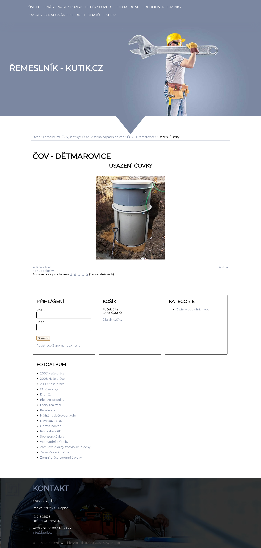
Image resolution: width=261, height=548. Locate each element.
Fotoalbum (126, 7)
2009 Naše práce (52, 384)
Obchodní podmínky (161, 7)
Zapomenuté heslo (66, 345)
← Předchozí (42, 267)
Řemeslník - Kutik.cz (56, 68)
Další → (223, 267)
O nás (48, 7)
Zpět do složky (43, 271)
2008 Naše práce (52, 378)
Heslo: (40, 322)
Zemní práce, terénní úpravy (61, 457)
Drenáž (45, 394)
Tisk (68, 543)
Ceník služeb (98, 7)
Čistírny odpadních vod (193, 309)
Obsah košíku (113, 319)
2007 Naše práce (52, 373)
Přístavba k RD (50, 431)
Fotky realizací (50, 405)
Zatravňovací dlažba (54, 452)
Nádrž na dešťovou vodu (58, 415)
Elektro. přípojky (52, 399)
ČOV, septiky (71, 137)
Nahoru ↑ (118, 543)
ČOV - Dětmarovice (141, 137)
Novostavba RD (51, 421)
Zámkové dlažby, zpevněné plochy (65, 447)
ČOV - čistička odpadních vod (103, 137)
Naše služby (69, 7)
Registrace (44, 345)
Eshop (109, 15)
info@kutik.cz (43, 532)
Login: (40, 309)
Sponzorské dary (52, 436)
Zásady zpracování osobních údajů (64, 15)
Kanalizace (47, 410)
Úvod (33, 7)
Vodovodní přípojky (54, 442)
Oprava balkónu (52, 426)
